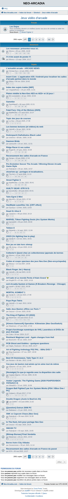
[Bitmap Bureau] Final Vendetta (21, 434)
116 (16, 320)
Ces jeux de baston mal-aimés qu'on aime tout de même (32, 364)
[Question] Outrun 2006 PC (19, 408)
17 (16, 152)
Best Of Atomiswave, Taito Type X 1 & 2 (24, 358)
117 (20, 320)
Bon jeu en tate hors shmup (19, 244)
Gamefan (10, 102)
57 (22, 185)
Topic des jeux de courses (18, 118)
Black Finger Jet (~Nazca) (18, 269)
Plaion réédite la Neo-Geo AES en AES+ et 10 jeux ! (30, 93)
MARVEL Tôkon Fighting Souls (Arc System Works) (30, 219)
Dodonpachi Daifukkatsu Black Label (23, 135)
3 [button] (36, 39)
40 (25, 106)
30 (25, 160)
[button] (25, 39)
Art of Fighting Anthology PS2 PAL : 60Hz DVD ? (29, 349)
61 (22, 176)
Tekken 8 (10, 228)
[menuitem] (5, 8)
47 (22, 115)
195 (28, 73)
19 (22, 152)
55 (16, 185)
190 (16, 53)
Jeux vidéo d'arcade (34, 18)
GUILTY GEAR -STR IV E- (18, 188)
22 (25, 257)
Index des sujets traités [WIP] (20, 87)
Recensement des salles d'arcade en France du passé (31, 449)
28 (19, 160)
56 (19, 185)
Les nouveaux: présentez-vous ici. (22, 48)
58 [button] (49, 39)
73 (25, 395)
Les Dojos (14, 26)
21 (22, 257)
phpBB (27, 491)
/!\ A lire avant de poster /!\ (18, 57)
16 (22, 193)
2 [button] (32, 39)
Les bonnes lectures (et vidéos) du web (24, 127)
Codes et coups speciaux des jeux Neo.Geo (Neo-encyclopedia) (36, 261)
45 (16, 115)
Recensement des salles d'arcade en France (27, 156)
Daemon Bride (13, 141)
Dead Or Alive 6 (13, 211)
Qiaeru (44, 493)
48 (25, 115)
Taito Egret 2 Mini (14, 197)
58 (25, 185)
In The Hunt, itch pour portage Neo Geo (24, 422)
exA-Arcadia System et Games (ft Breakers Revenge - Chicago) (35, 284)
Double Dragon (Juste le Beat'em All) (23, 399)
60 (19, 176)
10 (18, 98)
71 (19, 395)
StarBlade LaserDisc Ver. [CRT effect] (23, 205)
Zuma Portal (38, 488)
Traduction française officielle (30, 493)
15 (19, 193)
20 (25, 152)
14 (16, 193)
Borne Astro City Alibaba (17, 443)
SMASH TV (11, 428)
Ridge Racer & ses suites (18, 147)
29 (22, 160)
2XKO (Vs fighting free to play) (20, 236)
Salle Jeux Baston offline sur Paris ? (23, 309)
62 (25, 176)
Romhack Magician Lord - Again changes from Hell (30, 337)
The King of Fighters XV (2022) (20, 315)
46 (19, 115)
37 (16, 106)
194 (24, 73)
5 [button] (42, 39)
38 (19, 106)
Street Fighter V (26, 32)
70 (16, 395)
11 (21, 98)
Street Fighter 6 (13, 180)
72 (22, 395)
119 (28, 320)
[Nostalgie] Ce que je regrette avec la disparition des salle (33, 372)
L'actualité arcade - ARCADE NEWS (23, 68)
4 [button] (39, 39)
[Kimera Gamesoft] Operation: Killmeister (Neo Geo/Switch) (34, 323)
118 (24, 320)
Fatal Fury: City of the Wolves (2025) (23, 110)
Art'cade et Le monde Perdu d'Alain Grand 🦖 (27, 278)
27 (16, 160)
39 (22, 106)
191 (20, 53)
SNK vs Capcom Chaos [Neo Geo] (22, 414)
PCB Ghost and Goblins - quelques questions (27, 343)
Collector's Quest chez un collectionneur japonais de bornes (34, 253)
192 (24, 53)
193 (28, 53)
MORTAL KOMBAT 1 (15, 292)
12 (24, 98)
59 (16, 176)
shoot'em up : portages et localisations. (24, 172)
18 (19, 152)
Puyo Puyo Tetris (14, 300)
